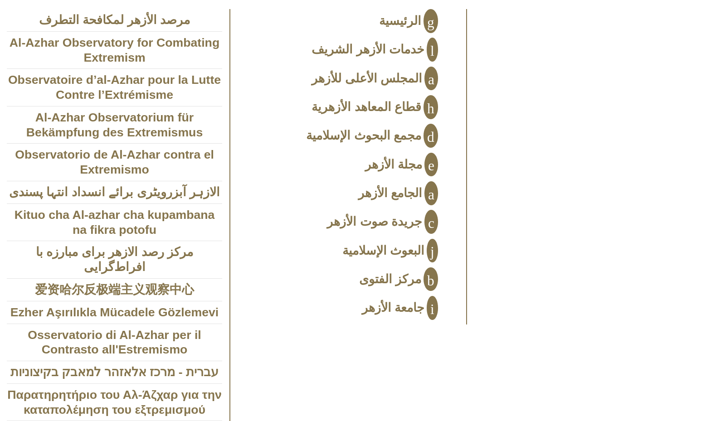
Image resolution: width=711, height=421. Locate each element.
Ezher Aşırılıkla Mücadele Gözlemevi (114, 312)
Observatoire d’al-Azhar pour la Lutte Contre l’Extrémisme (114, 87)
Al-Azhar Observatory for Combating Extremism (114, 50)
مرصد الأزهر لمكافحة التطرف (114, 20)
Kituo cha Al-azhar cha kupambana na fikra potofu (115, 222)
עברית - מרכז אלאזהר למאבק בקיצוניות (114, 372)
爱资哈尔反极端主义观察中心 (114, 289)
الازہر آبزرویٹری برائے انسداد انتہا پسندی (114, 192)
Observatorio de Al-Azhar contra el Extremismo (114, 162)
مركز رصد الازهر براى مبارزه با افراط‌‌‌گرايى (114, 259)
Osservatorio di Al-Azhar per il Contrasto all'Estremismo (114, 342)
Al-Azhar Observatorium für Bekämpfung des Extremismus (114, 125)
